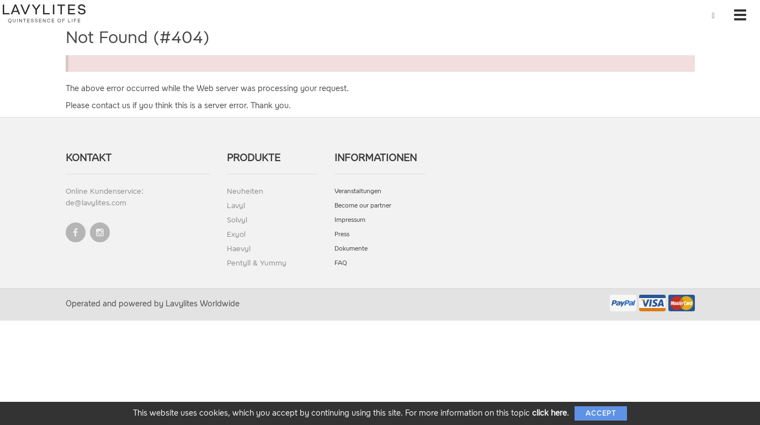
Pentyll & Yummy (256, 263)
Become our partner (362, 205)
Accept (601, 413)
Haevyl (239, 249)
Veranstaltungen (357, 191)
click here (549, 413)
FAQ (340, 263)
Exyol (236, 234)
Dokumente (351, 248)
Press (341, 234)
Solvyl (237, 220)
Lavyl (236, 205)
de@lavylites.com (96, 203)
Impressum (349, 220)
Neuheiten (245, 191)
